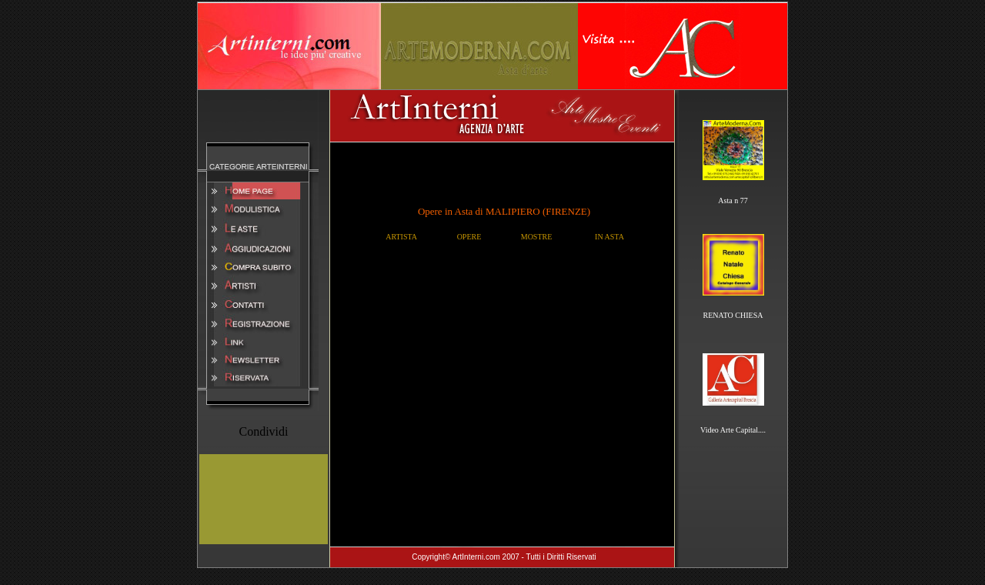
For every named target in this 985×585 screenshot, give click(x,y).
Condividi (263, 431)
